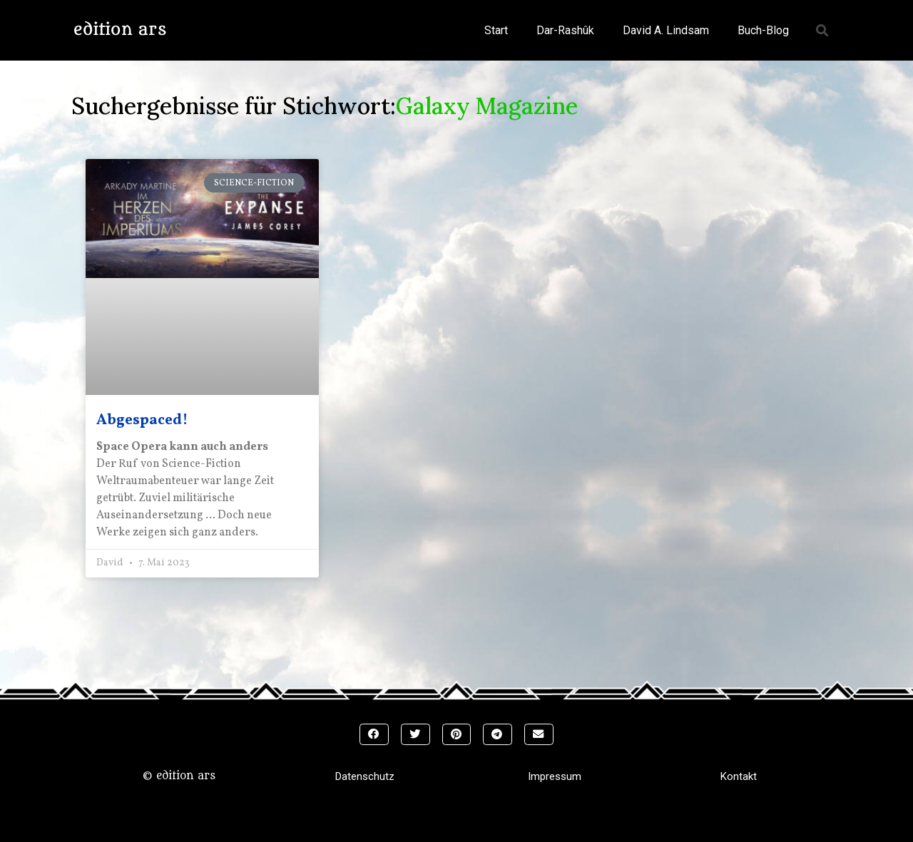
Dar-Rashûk (565, 30)
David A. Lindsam (666, 30)
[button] (822, 30)
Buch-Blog (763, 30)
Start (496, 30)
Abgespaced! (142, 420)
